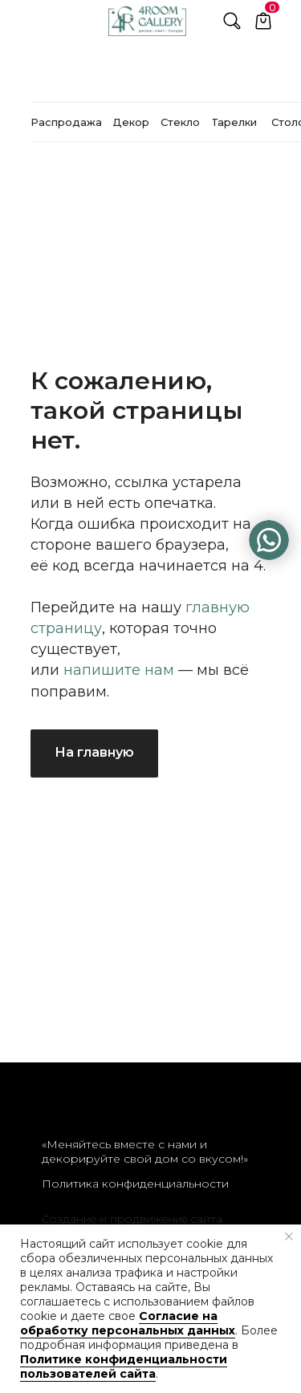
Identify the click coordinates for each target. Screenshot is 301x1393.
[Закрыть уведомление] (289, 1237)
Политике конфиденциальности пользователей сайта (123, 1366)
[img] (269, 540)
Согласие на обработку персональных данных (127, 1323)
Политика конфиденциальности (135, 1183)
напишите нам (118, 670)
